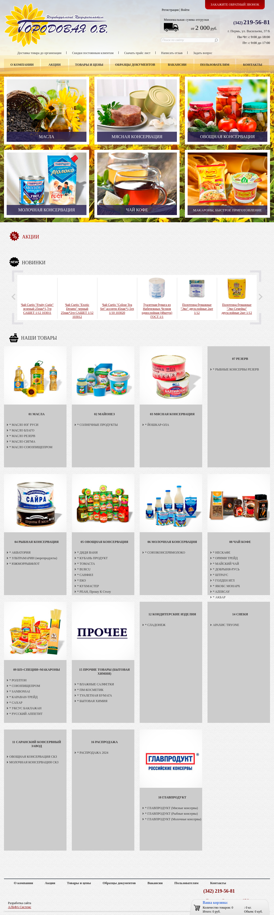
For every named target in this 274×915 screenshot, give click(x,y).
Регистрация (170, 10)
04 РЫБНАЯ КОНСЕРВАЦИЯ (36, 542)
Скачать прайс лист (137, 53)
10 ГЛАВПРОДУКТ (172, 797)
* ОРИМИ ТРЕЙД (225, 558)
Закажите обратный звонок (235, 4)
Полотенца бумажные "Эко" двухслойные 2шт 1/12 (197, 309)
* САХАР (15, 702)
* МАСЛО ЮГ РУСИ (23, 425)
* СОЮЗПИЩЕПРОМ (24, 686)
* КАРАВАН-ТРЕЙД (23, 697)
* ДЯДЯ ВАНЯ (87, 552)
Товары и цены (89, 65)
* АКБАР (219, 597)
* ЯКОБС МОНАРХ (226, 586)
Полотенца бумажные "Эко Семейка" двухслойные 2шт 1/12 (237, 309)
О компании (22, 65)
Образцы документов (135, 65)
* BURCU (83, 569)
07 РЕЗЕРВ (240, 359)
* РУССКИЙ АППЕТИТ (26, 714)
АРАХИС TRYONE (226, 625)
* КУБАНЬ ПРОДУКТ (92, 558)
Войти (185, 10)
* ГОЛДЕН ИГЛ (224, 580)
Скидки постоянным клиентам (93, 53)
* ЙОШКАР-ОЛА (157, 425)
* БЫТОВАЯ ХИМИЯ (92, 701)
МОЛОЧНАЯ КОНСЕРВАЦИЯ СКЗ (34, 762)
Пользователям (215, 65)
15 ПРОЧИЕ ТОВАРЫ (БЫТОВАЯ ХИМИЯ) (104, 671)
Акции (54, 65)
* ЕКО (81, 580)
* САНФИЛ (85, 575)
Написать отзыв (172, 53)
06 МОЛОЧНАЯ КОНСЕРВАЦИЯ (172, 542)
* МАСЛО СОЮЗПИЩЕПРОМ (30, 447)
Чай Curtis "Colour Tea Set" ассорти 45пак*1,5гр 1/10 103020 (117, 309)
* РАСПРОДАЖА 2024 (92, 753)
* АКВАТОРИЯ (20, 552)
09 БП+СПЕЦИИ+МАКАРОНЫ (36, 669)
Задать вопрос (202, 53)
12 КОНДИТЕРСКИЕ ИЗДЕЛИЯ (172, 614)
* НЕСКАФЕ (221, 552)
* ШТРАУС (220, 575)
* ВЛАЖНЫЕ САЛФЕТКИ (95, 684)
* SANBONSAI (19, 691)
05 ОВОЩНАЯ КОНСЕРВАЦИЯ (104, 542)
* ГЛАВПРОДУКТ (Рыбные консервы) (171, 813)
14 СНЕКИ (240, 614)
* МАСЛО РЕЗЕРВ (22, 436)
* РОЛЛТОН (18, 680)
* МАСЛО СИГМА (22, 441)
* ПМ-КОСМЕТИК (90, 690)
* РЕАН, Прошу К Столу (94, 591)
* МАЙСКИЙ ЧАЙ (226, 564)
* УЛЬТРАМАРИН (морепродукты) (33, 558)
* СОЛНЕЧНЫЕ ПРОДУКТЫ (97, 425)
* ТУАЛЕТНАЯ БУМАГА (94, 695)
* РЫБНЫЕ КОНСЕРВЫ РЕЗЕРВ (236, 369)
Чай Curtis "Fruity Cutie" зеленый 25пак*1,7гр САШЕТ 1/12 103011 (37, 309)
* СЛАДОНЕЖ (155, 625)
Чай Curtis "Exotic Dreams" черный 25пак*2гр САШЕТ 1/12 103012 (77, 311)
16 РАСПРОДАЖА (104, 742)
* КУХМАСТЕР (88, 586)
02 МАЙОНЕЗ (104, 414)
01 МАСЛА (36, 414)
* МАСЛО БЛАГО (21, 430)
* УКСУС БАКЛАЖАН (25, 708)
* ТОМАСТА (86, 564)
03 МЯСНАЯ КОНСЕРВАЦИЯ (172, 414)
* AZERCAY (221, 591)
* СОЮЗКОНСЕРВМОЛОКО (165, 552)
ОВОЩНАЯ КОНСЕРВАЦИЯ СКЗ (33, 757)
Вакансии (177, 65)
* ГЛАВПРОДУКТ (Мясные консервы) (171, 808)
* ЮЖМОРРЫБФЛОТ (24, 564)
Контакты (252, 65)
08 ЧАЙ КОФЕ (240, 542)
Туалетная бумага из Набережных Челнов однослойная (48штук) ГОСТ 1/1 (157, 311)
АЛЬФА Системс (19, 907)
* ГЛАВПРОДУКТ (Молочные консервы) (173, 819)
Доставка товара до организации (39, 53)
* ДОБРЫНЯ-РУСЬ (226, 569)
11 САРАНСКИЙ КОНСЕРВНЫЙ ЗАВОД (36, 744)
